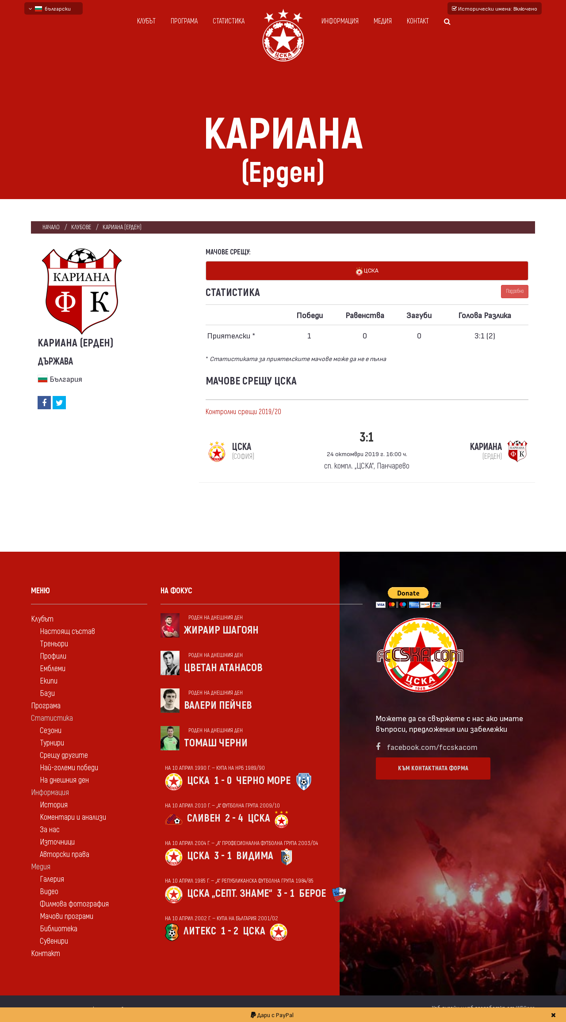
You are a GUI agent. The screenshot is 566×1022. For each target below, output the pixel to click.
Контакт (418, 21)
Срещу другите (64, 755)
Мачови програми (66, 916)
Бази (47, 693)
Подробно (515, 291)
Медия (383, 21)
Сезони (50, 731)
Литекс (200, 931)
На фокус (176, 591)
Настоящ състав (67, 631)
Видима (254, 855)
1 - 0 (223, 780)
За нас (50, 830)
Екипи (48, 681)
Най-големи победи (69, 768)
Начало (51, 227)
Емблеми (52, 669)
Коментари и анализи (73, 817)
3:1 (366, 437)
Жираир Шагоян (221, 630)
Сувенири (54, 941)
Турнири (52, 743)
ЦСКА (367, 271)
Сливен (204, 818)
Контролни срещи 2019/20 (243, 411)
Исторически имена (494, 8)
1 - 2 (229, 931)
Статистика (229, 21)
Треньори (54, 644)
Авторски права (64, 854)
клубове (81, 227)
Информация (340, 21)
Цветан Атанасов (223, 667)
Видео (49, 892)
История (54, 805)
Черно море (263, 780)
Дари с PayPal (272, 1014)
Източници (57, 842)
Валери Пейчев (218, 705)
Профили (53, 656)
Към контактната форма (433, 768)
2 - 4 (234, 818)
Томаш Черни (216, 743)
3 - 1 (223, 855)
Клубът (146, 21)
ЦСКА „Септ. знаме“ (229, 893)
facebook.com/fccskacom (432, 746)
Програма (184, 21)
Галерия (52, 879)
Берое (312, 893)
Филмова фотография (74, 904)
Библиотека (58, 929)
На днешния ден (64, 780)
